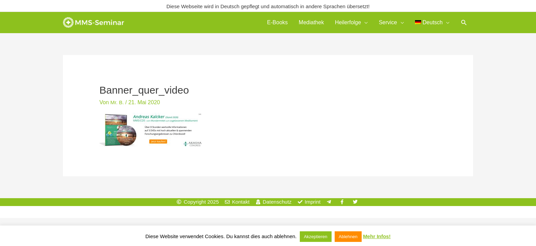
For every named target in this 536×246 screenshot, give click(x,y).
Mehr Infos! (377, 236)
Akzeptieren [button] (315, 236)
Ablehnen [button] (348, 236)
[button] (464, 23)
